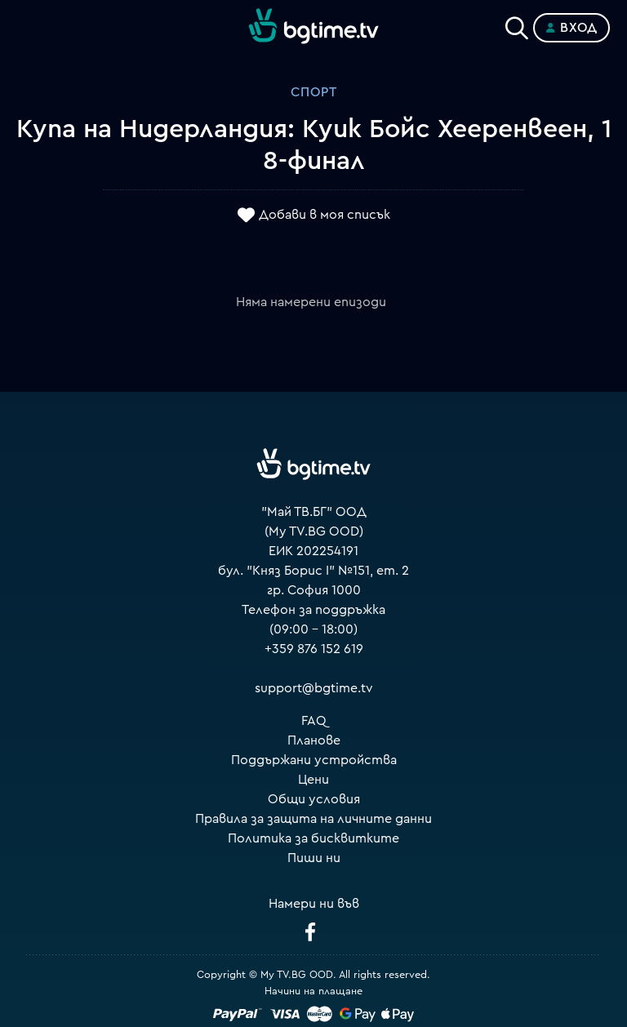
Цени (313, 779)
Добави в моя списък (324, 214)
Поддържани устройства (314, 760)
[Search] (516, 24)
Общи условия (314, 799)
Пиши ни (313, 858)
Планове (313, 740)
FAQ (314, 720)
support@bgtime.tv (314, 688)
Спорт (314, 92)
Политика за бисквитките (313, 838)
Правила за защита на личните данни (313, 818)
